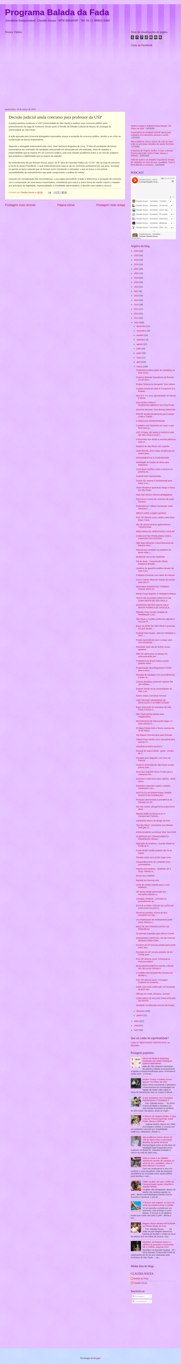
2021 (136, 273)
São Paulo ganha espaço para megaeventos (150, 715)
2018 (136, 287)
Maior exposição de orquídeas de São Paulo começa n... (153, 708)
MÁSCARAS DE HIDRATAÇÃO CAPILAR (155, 531)
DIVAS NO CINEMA (145, 876)
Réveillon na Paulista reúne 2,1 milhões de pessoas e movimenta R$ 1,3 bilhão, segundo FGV (158, 1244)
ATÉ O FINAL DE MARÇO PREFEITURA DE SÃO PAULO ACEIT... (155, 433)
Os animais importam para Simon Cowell (155, 933)
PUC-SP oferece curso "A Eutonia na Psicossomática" (153, 960)
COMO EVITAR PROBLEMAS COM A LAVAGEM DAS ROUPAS (153, 537)
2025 (136, 255)
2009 (136, 1021)
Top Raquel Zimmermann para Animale (154, 735)
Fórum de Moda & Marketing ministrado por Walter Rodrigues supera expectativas (157, 1061)
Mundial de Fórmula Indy (147, 880)
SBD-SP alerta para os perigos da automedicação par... (151, 655)
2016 (136, 296)
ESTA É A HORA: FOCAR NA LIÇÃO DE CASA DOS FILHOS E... (155, 907)
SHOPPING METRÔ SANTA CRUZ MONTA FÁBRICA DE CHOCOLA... (153, 606)
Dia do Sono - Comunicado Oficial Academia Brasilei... (151, 562)
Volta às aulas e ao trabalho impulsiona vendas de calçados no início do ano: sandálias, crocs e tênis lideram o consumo (153, 162)
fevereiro (140, 1011)
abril (138, 362)
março (139, 366)
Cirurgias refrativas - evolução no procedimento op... (151, 900)
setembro (141, 340)
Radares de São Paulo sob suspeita (152, 446)
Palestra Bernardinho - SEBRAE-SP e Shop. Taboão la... (153, 870)
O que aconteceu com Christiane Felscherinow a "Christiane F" (158, 1099)
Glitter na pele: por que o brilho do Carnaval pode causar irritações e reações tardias (158, 1184)
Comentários (139, 1301)
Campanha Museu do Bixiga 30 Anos (153, 821)
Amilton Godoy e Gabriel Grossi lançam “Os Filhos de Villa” (157, 1080)
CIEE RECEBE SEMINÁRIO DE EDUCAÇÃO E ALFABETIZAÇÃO (152, 701)
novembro (141, 331)
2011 (136, 318)
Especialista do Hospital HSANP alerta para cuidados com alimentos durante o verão (151, 133)
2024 (136, 260)
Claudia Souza (140, 1283)
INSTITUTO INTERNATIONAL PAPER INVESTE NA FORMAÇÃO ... (154, 794)
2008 (136, 1025)
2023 (136, 264)
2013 (136, 309)
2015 (136, 300)
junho (139, 353)
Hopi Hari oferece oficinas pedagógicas (154, 495)
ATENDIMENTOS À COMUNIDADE (152, 458)
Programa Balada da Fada (57, 12)
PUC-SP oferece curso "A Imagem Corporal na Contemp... (152, 981)
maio (139, 357)
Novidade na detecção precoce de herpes (155, 1005)
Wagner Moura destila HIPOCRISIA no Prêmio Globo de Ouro (159, 1224)
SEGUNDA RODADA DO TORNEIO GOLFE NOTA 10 (152, 588)
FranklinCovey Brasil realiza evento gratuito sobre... (152, 662)
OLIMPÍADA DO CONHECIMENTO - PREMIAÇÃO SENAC (153, 837)
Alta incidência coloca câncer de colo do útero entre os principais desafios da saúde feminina (152, 142)
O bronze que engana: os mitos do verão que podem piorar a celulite (158, 1203)
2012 (136, 313)
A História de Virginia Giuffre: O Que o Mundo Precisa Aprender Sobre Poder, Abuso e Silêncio (152, 153)
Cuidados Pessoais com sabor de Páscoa (155, 575)
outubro (140, 335)
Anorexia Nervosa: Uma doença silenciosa (155, 409)
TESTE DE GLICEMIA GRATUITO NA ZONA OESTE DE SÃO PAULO (153, 599)
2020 (136, 278)
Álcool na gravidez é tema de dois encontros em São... (151, 914)
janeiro (139, 1015)
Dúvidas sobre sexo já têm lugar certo (153, 857)
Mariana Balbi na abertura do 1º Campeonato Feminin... (150, 815)
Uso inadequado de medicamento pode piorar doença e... (154, 921)
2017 (136, 291)
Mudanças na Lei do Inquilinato (150, 557)
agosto (139, 344)
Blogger (96, 1358)
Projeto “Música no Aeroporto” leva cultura (155, 384)
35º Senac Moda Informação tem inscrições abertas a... (151, 893)
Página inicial (66, 205)
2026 (136, 251)
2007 (136, 1030)
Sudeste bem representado (148, 476)
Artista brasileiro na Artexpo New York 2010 (156, 832)
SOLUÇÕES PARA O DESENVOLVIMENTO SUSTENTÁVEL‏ (155, 403)
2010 (136, 322)
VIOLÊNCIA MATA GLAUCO (149, 746)
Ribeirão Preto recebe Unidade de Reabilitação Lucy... (152, 613)
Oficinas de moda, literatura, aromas (153, 994)
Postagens (138, 1296)
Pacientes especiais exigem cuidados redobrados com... (153, 787)
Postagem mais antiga (110, 205)
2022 (136, 269)
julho (138, 348)
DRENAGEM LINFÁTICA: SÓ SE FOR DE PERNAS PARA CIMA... (155, 939)
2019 (136, 282)
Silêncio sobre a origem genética (151, 513)
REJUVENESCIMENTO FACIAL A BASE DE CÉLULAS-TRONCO (155, 967)
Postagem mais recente (20, 205)
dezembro (141, 326)
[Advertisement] (153, 1326)
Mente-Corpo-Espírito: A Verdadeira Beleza (156, 594)
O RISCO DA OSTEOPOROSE (150, 421)
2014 (136, 304)
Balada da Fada (141, 1278)
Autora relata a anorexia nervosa (151, 696)
